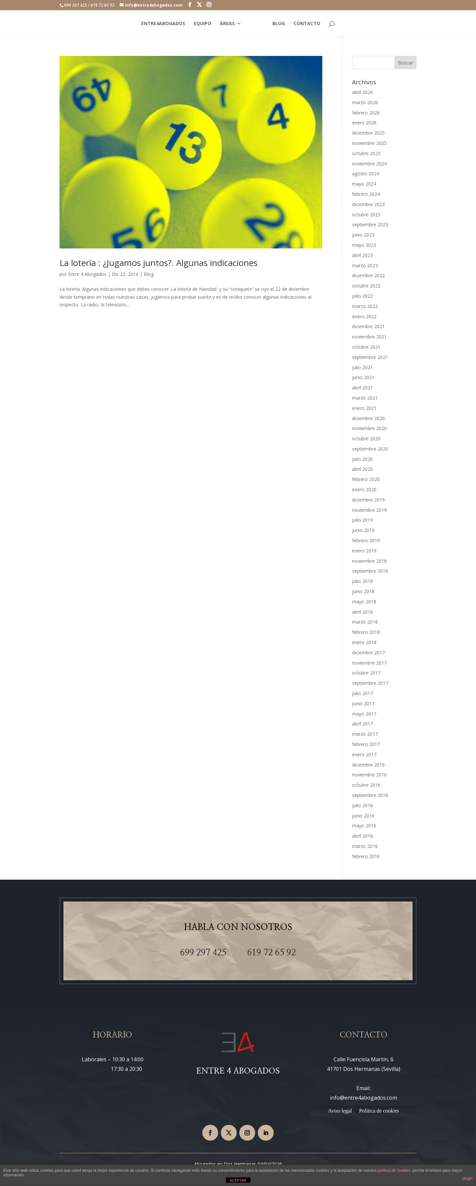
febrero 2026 (366, 113)
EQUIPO (201, 23)
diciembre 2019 (368, 500)
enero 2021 (364, 408)
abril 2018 (362, 612)
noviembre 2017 (369, 663)
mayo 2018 (364, 601)
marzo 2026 (365, 102)
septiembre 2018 (370, 571)
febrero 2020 (366, 479)
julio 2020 (362, 459)
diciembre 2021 (368, 326)
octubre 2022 (366, 286)
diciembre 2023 (368, 204)
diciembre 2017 (368, 652)
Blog (149, 274)
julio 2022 (362, 296)
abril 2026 (362, 92)
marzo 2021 (365, 398)
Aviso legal (340, 1111)
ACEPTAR (237, 1180)
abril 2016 (362, 836)
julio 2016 (362, 805)
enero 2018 (364, 642)
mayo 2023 (364, 245)
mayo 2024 (364, 184)
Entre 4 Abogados (87, 274)
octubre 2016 (366, 785)
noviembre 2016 (369, 774)
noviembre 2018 (369, 561)
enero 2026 (364, 122)
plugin (467, 1178)
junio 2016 (363, 816)
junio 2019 (363, 530)
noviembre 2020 (369, 428)
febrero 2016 (366, 856)
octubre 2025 (366, 153)
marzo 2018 (365, 622)
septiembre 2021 (370, 357)
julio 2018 (362, 581)
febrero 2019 (366, 540)
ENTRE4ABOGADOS (162, 23)
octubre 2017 (366, 673)
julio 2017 (362, 693)
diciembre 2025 (368, 133)
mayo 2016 (364, 825)
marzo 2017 (365, 734)
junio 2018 (363, 591)
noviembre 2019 (369, 510)
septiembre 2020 (370, 449)
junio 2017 (363, 703)
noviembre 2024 (369, 163)
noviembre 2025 (369, 143)
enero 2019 (364, 551)
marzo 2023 (365, 265)
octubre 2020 (366, 438)
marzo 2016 (365, 846)
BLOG (279, 23)
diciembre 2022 (368, 275)
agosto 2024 (365, 173)
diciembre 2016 (368, 765)
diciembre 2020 (368, 418)
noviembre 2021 (369, 336)
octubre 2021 (366, 347)
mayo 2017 (364, 714)
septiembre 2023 (370, 224)
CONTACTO (308, 23)
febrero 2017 (366, 744)
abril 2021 (362, 387)
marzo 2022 (365, 306)
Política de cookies (379, 1111)
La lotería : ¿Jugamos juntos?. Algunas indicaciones (159, 263)
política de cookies (394, 1170)
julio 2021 (362, 367)
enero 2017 (364, 754)
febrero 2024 (366, 194)
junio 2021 (363, 377)
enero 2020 (364, 489)
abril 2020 (362, 469)
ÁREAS (226, 23)
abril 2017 (362, 724)
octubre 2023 (366, 214)
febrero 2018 (366, 632)
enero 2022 (364, 316)
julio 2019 (362, 520)
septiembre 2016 (370, 795)
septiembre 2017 (370, 683)
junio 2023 (363, 235)
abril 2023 (362, 255)
